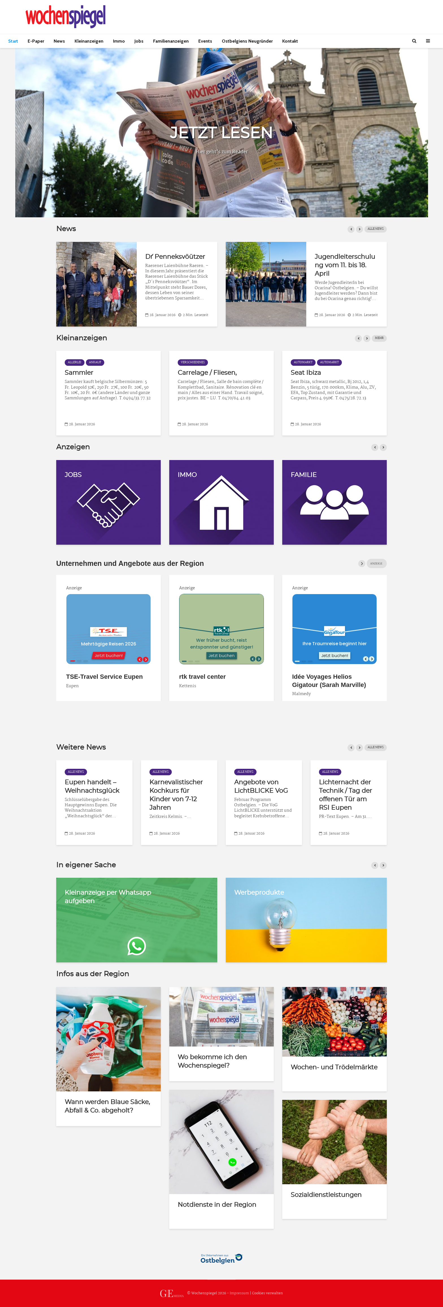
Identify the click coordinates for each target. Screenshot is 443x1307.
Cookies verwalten (267, 1293)
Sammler (192, 373)
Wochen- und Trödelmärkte (334, 1067)
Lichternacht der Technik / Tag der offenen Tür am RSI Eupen (345, 795)
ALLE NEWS (376, 747)
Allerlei (187, 362)
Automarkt (77, 362)
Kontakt (290, 41)
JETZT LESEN (221, 133)
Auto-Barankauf (90, 373)
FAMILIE (304, 475)
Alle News (376, 229)
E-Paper (36, 41)
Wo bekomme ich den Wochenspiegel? (212, 1061)
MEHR (379, 338)
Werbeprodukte (259, 893)
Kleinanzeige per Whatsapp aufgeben (108, 897)
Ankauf (208, 362)
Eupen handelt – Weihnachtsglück (92, 786)
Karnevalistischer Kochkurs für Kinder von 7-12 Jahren (176, 795)
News (59, 41)
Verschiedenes (306, 362)
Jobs (139, 41)
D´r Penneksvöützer (215, 257)
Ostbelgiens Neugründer (247, 41)
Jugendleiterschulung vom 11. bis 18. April (384, 265)
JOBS (73, 475)
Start (13, 41)
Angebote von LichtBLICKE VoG (261, 786)
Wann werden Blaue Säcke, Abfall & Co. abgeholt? (107, 1106)
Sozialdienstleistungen (326, 1195)
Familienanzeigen (171, 41)
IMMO (187, 475)
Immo (119, 41)
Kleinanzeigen (89, 41)
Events (205, 41)
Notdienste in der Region (217, 1205)
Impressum (239, 1293)
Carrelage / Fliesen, (320, 373)
